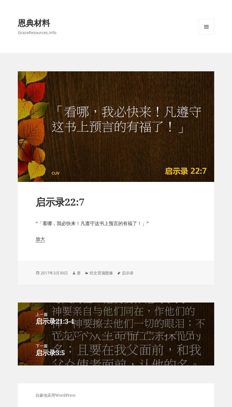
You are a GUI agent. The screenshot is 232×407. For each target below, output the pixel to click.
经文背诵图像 (101, 273)
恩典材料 (34, 22)
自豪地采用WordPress (55, 395)
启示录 (128, 273)
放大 (40, 239)
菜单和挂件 (206, 34)
